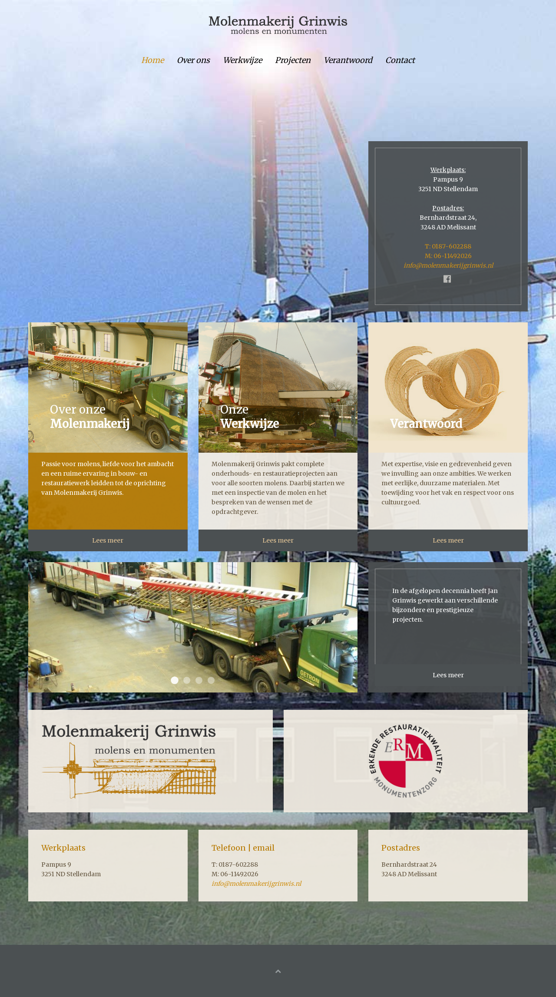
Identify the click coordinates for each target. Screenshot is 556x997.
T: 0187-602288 (448, 246)
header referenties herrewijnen (186, 680)
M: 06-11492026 (448, 256)
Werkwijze (242, 60)
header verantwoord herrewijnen (198, 680)
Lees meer (107, 540)
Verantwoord (348, 60)
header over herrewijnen (175, 680)
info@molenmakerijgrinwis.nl (448, 265)
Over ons (193, 60)
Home (152, 60)
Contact (400, 60)
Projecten (293, 60)
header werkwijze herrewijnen (211, 680)
